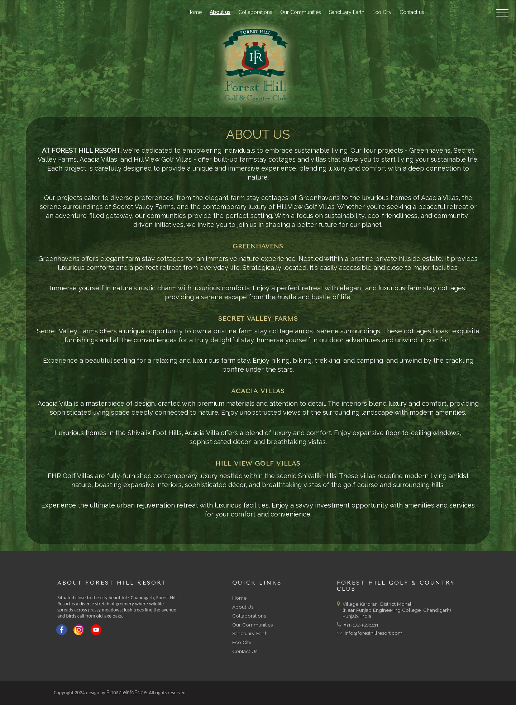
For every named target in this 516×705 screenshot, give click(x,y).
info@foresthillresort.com (373, 633)
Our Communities (300, 12)
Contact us (412, 12)
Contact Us (244, 651)
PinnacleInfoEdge (126, 692)
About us (220, 12)
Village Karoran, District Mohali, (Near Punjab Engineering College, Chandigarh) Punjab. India (394, 610)
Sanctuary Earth (346, 12)
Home (194, 12)
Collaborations (255, 12)
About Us (242, 607)
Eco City (382, 12)
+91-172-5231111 (361, 625)
